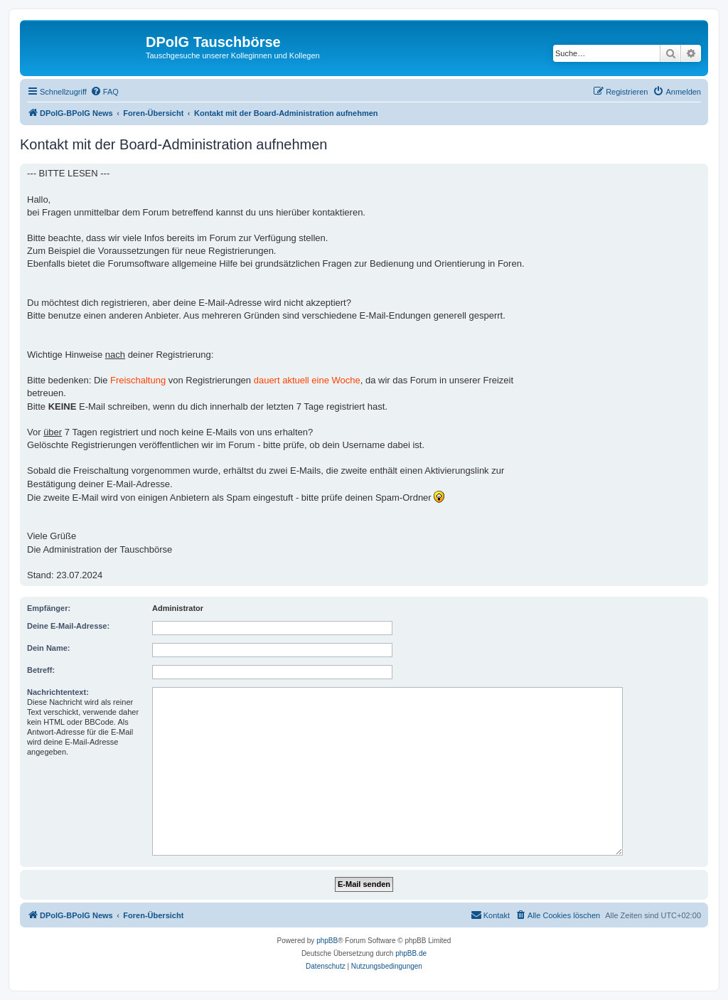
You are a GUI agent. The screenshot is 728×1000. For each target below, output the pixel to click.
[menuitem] (104, 91)
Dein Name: (48, 648)
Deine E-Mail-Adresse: (68, 626)
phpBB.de (411, 953)
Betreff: (41, 670)
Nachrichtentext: (58, 692)
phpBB (327, 941)
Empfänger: (48, 608)
